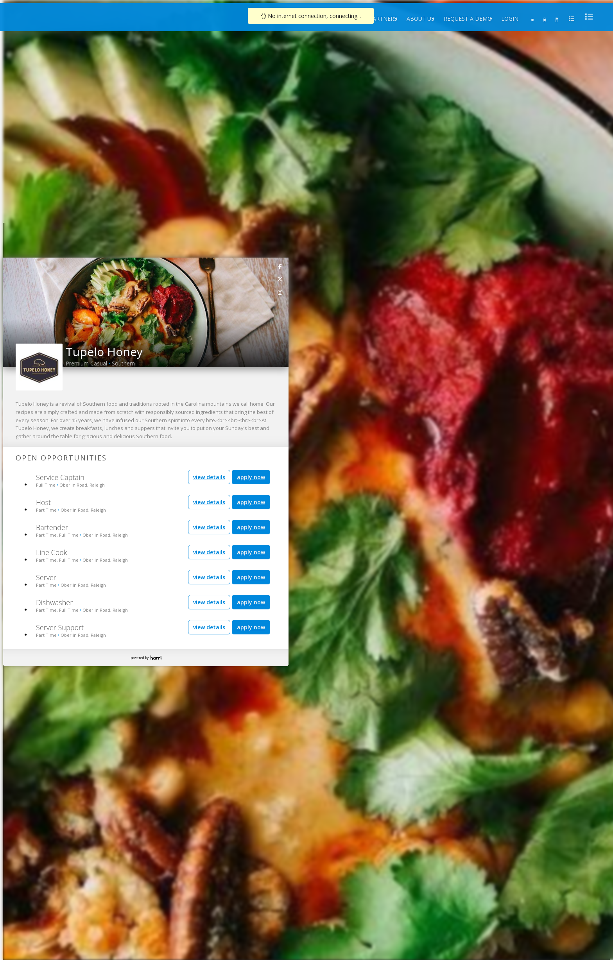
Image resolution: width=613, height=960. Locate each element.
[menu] (587, 16)
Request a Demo (468, 18)
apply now (251, 477)
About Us (420, 18)
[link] (280, 266)
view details (209, 477)
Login (509, 18)
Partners (383, 18)
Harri (156, 658)
